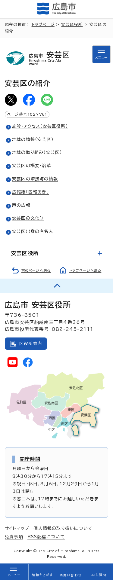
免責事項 (14, 537)
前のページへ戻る (36, 270)
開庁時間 (30, 458)
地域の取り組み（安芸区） (37, 152)
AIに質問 (99, 574)
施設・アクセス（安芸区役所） (40, 126)
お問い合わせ (70, 575)
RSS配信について (46, 537)
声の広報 (21, 205)
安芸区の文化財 (28, 218)
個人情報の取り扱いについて (63, 528)
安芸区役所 (72, 24)
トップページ (43, 24)
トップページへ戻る (85, 270)
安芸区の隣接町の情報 (35, 179)
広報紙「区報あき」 (30, 192)
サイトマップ (17, 528)
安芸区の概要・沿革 (31, 165)
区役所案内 (30, 343)
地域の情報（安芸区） (33, 139)
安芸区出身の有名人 (32, 231)
